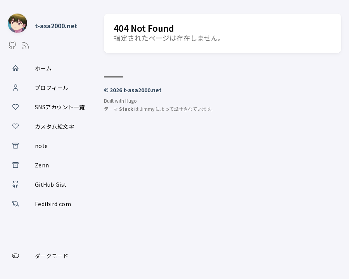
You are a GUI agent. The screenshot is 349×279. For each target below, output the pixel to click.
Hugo (131, 100)
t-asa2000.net (56, 25)
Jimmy (147, 108)
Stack (126, 108)
